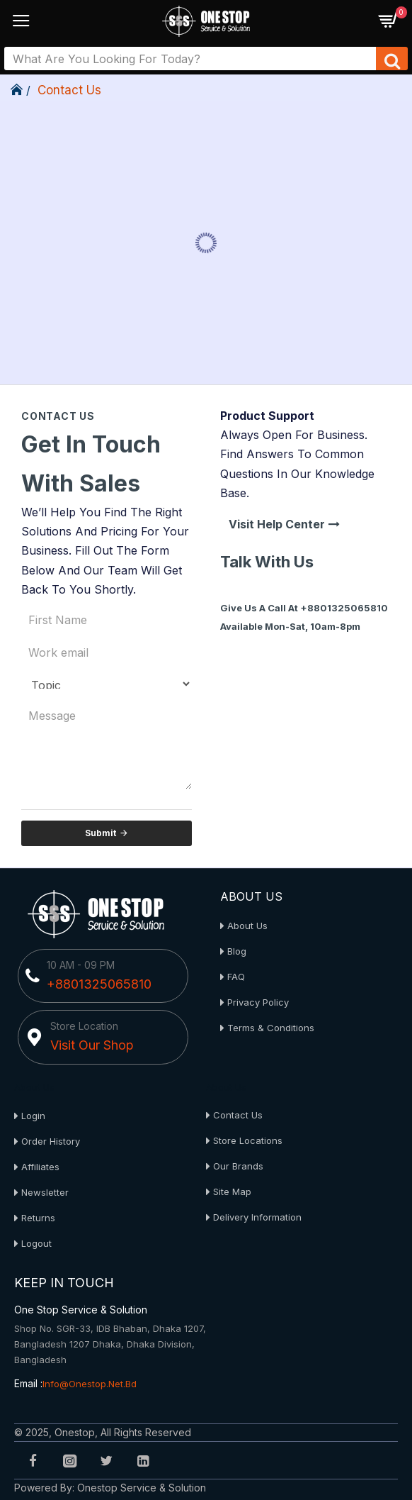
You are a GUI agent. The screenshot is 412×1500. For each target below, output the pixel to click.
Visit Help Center (277, 524)
